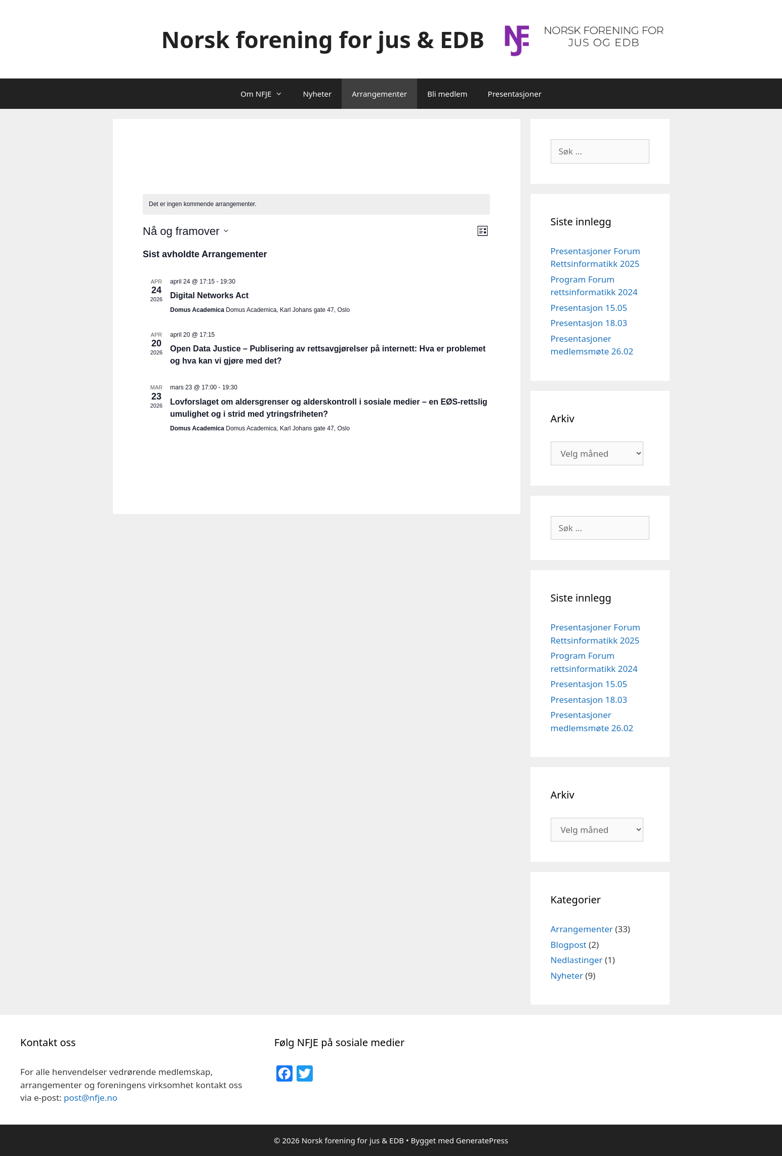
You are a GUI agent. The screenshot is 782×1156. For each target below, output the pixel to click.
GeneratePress (482, 1140)
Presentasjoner (515, 94)
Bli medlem (447, 94)
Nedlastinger (577, 960)
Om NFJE (266, 93)
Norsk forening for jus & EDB (322, 39)
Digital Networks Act (209, 295)
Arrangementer (379, 94)
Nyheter (317, 94)
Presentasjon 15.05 (589, 307)
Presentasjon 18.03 (589, 323)
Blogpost (569, 944)
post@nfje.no (90, 1097)
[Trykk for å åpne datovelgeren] (185, 231)
